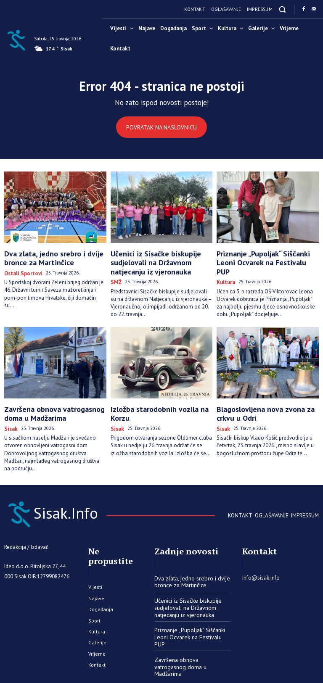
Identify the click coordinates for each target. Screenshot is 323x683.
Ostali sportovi (21, 269)
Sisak (10, 418)
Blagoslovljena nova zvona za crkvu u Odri (267, 405)
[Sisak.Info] (16, 39)
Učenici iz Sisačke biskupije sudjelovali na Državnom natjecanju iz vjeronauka (159, 260)
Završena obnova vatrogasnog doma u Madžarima (53, 405)
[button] (282, 9)
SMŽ (115, 276)
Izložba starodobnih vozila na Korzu (159, 401)
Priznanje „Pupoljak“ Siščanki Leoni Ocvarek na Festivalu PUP (264, 256)
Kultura (225, 269)
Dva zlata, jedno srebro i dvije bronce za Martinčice (54, 256)
